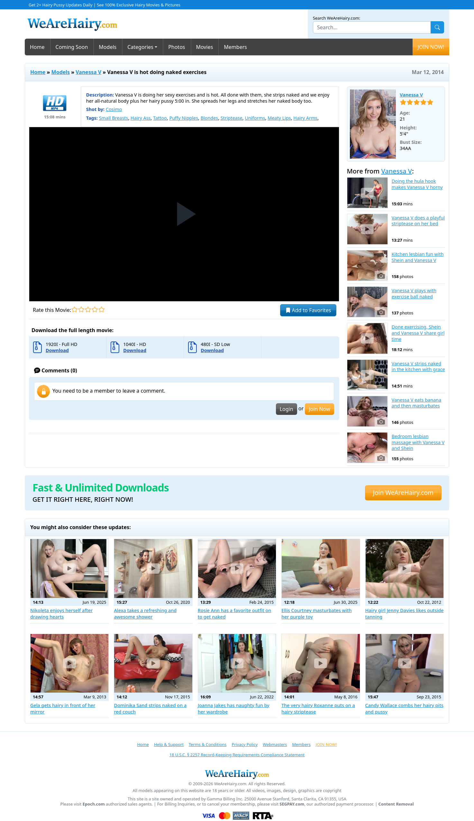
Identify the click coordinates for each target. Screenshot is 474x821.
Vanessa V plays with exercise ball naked (414, 294)
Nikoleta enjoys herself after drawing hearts (61, 613)
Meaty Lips (279, 118)
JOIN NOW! (431, 47)
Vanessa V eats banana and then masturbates (416, 403)
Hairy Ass (140, 118)
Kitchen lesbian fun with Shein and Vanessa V (418, 257)
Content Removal (396, 804)
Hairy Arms (305, 118)
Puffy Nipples (183, 118)
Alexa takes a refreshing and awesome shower (145, 613)
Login (286, 409)
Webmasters (275, 744)
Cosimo (114, 109)
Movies (204, 47)
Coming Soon (72, 47)
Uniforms (255, 118)
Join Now (319, 409)
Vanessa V (88, 72)
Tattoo (160, 118)
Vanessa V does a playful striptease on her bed (418, 221)
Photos (176, 47)
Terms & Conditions (207, 744)
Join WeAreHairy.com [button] (403, 492)
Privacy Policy (245, 744)
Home (37, 47)
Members (235, 47)
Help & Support (169, 744)
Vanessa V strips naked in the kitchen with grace (418, 367)
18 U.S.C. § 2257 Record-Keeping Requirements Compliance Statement (237, 755)
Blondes (209, 118)
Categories (140, 47)
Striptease (231, 118)
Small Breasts (113, 118)
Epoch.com (94, 804)
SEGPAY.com (291, 804)
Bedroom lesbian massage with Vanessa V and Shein (418, 442)
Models (107, 47)
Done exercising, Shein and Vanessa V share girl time (418, 333)
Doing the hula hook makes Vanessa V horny (417, 184)
